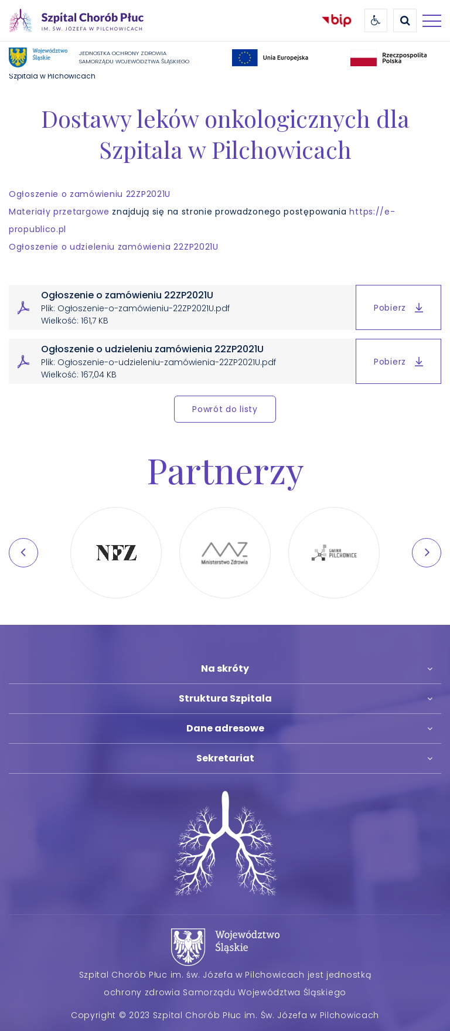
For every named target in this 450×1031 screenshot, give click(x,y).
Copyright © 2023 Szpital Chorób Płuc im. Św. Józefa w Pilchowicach (225, 1015)
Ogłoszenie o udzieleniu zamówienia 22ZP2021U (114, 247)
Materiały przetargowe (59, 211)
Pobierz (398, 308)
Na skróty (225, 668)
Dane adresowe (225, 728)
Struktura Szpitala (225, 698)
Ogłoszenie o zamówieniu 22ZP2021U (90, 194)
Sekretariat (225, 758)
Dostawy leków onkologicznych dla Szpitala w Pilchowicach (225, 134)
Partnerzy (225, 469)
